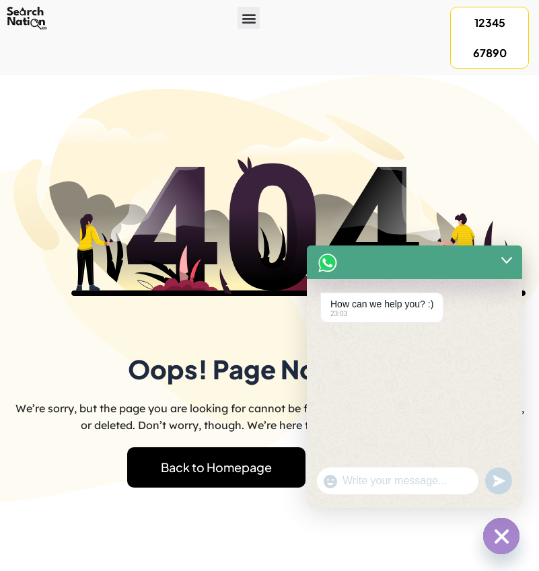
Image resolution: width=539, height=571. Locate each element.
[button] (249, 18)
